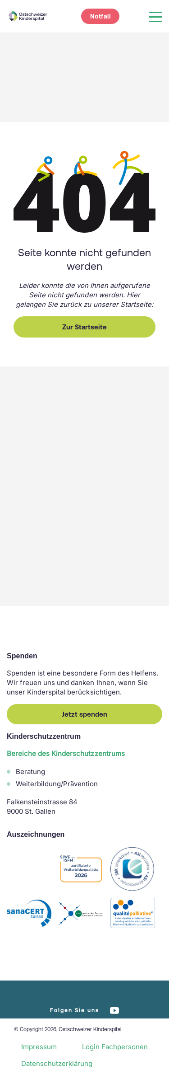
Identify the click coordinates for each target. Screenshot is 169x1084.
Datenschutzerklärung (56, 1063)
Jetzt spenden (84, 714)
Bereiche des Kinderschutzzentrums (66, 753)
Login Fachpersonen (115, 1046)
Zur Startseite (84, 327)
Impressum (39, 1046)
